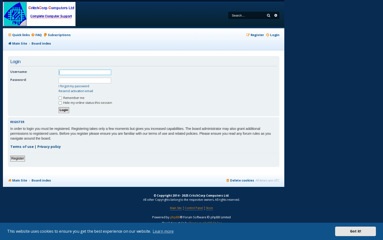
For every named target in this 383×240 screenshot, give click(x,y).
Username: (18, 71)
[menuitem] (36, 34)
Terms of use (22, 146)
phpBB (175, 217)
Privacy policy (49, 146)
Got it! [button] (355, 231)
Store (209, 208)
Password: (18, 79)
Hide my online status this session (85, 102)
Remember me (72, 98)
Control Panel (194, 208)
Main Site (176, 208)
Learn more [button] (163, 231)
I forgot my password (74, 86)
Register (17, 158)
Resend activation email (76, 91)
